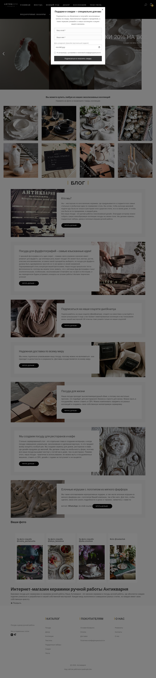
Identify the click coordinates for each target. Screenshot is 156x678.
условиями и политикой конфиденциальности (84, 53)
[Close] (102, 9)
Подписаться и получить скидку (78, 59)
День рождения (71, 43)
